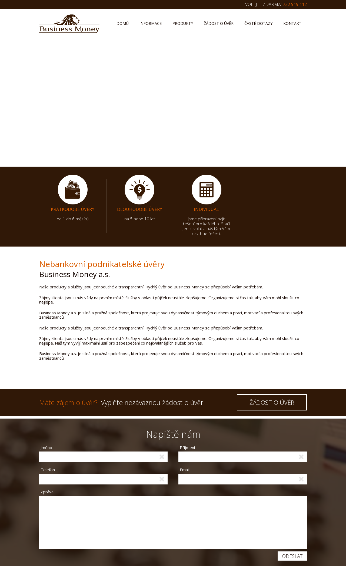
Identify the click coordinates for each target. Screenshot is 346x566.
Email (184, 470)
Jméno (46, 448)
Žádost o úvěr (219, 23)
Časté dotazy (258, 23)
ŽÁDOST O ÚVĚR (271, 402)
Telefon (48, 470)
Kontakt (292, 23)
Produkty (182, 23)
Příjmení (187, 448)
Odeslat (292, 556)
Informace (150, 23)
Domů (123, 23)
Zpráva (47, 491)
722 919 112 (295, 4)
